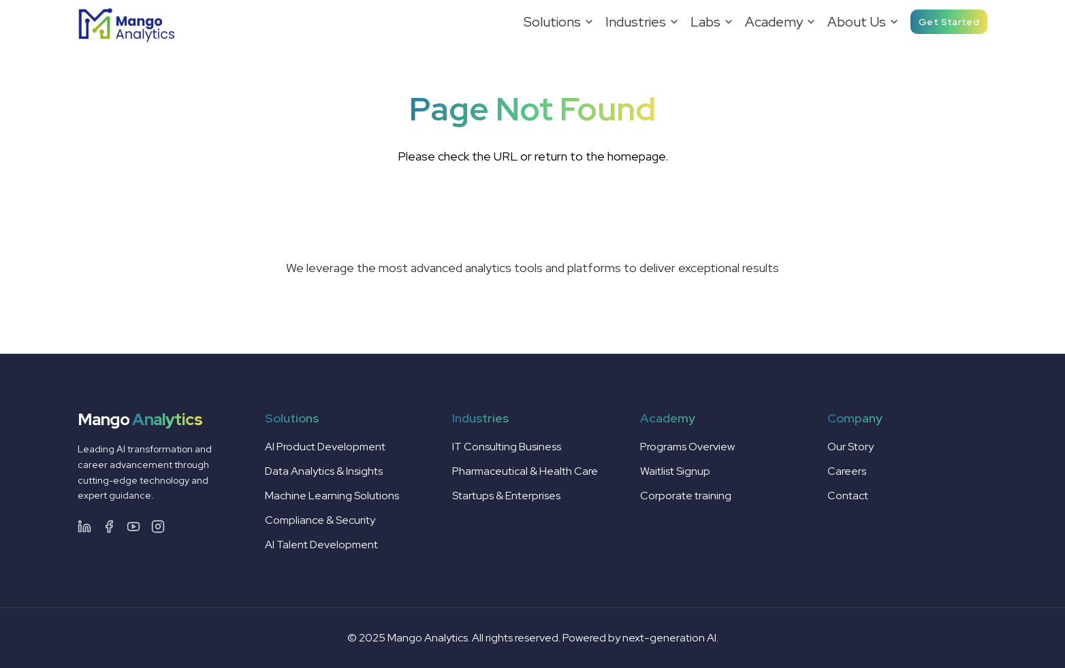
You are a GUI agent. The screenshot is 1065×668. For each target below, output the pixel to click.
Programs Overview (687, 446)
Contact (847, 495)
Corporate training (685, 495)
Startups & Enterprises (506, 495)
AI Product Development (325, 446)
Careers (846, 471)
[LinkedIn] (84, 526)
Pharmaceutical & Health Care (525, 471)
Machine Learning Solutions (332, 495)
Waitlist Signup (675, 471)
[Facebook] (109, 526)
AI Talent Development (321, 544)
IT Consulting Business (506, 446)
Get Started (949, 22)
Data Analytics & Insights (324, 471)
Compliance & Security (320, 520)
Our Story (850, 446)
